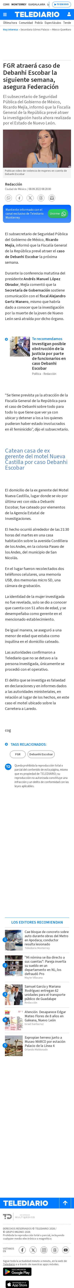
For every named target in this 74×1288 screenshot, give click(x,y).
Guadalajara (36, 4)
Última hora (10, 23)
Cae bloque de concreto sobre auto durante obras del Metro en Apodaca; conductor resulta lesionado (47, 938)
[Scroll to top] (65, 1203)
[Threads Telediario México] (54, 1250)
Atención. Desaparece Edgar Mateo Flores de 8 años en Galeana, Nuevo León (45, 1016)
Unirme (55, 213)
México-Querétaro (61, 29)
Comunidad (26, 23)
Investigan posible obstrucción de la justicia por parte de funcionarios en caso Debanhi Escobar (49, 356)
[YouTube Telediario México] (65, 1250)
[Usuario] (69, 14)
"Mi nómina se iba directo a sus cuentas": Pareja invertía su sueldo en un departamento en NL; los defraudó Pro (45, 965)
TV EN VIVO (63, 4)
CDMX (6, 4)
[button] (8, 198)
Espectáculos (53, 23)
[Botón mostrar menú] (5, 14)
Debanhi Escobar (41, 754)
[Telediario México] (37, 14)
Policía (39, 23)
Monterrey (18, 4)
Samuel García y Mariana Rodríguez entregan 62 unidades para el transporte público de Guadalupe (45, 992)
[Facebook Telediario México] (22, 1250)
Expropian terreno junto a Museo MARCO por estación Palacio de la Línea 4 (45, 1041)
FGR (18, 754)
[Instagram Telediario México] (43, 1250)
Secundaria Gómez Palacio (35, 29)
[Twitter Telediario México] (33, 1250)
